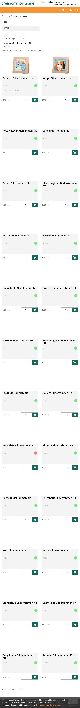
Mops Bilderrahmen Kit (57, 550)
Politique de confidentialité (48, 705)
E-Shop (5, 50)
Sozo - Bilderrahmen (34, 50)
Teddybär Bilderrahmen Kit (19, 445)
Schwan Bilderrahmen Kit (18, 340)
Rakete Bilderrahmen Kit (57, 393)
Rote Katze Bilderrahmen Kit (20, 130)
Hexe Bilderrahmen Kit (56, 235)
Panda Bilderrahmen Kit (17, 183)
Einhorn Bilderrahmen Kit (18, 78)
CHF (30, 43)
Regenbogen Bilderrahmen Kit (59, 342)
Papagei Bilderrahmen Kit (58, 655)
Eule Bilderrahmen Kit (56, 130)
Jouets (12, 50)
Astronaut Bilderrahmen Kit (59, 497)
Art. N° (12, 43)
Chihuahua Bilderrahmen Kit (20, 602)
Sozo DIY (20, 50)
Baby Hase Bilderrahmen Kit (59, 602)
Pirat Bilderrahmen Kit (16, 235)
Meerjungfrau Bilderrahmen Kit (60, 184)
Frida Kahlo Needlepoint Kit (19, 288)
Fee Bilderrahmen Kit (15, 393)
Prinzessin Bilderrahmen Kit (59, 288)
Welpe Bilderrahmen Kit (57, 78)
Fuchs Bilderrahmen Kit (17, 497)
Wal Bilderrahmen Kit (15, 550)
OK (73, 701)
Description (22, 43)
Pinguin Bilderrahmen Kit (58, 445)
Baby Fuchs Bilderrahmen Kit (18, 656)
